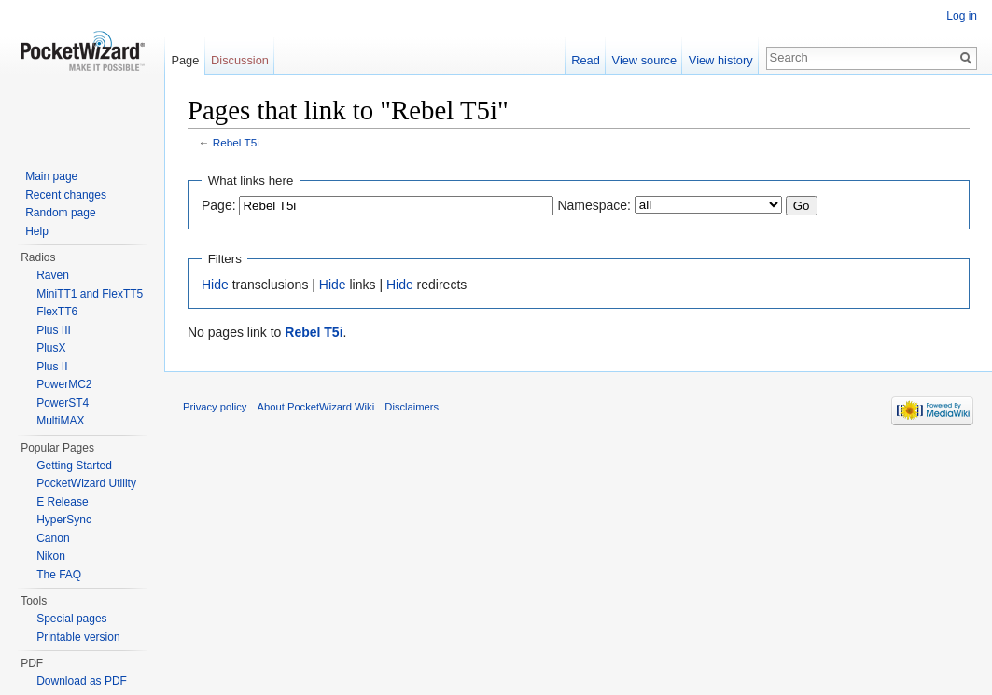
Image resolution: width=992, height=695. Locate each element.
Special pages (71, 618)
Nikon (50, 556)
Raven (52, 275)
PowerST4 (62, 403)
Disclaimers (411, 406)
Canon (52, 538)
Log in (961, 15)
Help (37, 231)
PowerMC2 (63, 384)
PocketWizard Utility (86, 483)
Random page (60, 212)
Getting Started (74, 465)
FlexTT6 (56, 311)
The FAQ (58, 574)
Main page (51, 176)
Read (585, 60)
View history (721, 60)
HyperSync (63, 519)
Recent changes (65, 195)
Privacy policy (214, 406)
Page (185, 60)
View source (644, 60)
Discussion (240, 60)
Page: (219, 205)
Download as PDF (81, 681)
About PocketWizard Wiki (316, 406)
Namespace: (594, 205)
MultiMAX (60, 420)
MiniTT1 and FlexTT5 (89, 293)
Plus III (53, 330)
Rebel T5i (236, 142)
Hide (215, 284)
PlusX (50, 347)
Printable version (77, 637)
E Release (62, 501)
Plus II (51, 366)
